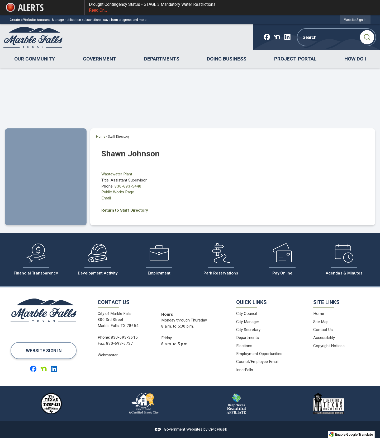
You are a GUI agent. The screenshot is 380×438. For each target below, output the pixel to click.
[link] (355, 19)
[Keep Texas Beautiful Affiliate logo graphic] (236, 403)
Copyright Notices (329, 345)
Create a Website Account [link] (30, 20)
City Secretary (248, 329)
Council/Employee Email (257, 361)
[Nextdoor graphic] (277, 37)
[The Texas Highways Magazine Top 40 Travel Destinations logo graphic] (51, 403)
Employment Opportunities (259, 353)
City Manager (247, 321)
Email (106, 198)
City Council (246, 313)
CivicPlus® (217, 429)
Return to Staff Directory (124, 210)
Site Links (326, 302)
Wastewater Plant (116, 174)
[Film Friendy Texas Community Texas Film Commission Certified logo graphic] (328, 403)
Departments (247, 337)
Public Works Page (117, 192)
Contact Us (323, 329)
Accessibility (324, 337)
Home (100, 136)
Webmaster (108, 355)
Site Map (321, 321)
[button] (367, 37)
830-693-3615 (124, 337)
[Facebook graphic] (267, 37)
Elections (244, 345)
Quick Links (251, 302)
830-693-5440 (128, 186)
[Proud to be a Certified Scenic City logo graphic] (144, 403)
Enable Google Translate (351, 434)
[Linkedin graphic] (287, 37)
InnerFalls (244, 369)
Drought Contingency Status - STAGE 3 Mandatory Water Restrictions (229, 7)
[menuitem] (34, 59)
